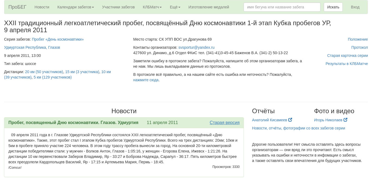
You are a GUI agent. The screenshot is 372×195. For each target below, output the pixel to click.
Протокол (359, 47)
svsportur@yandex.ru (197, 47)
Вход (355, 7)
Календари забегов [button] (75, 7)
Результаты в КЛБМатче (347, 63)
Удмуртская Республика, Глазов (32, 47)
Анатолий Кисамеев (272, 120)
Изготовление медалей (209, 7)
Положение (358, 39)
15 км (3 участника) (82, 72)
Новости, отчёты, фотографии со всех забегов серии (298, 128)
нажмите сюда (145, 80)
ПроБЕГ (17, 7)
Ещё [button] (175, 7)
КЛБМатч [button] (152, 7)
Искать (333, 7)
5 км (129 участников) (53, 77)
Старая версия (225, 122)
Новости (42, 7)
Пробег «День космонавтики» (58, 39)
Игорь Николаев (330, 120)
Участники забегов (118, 7)
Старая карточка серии (347, 55)
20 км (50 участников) (44, 72)
